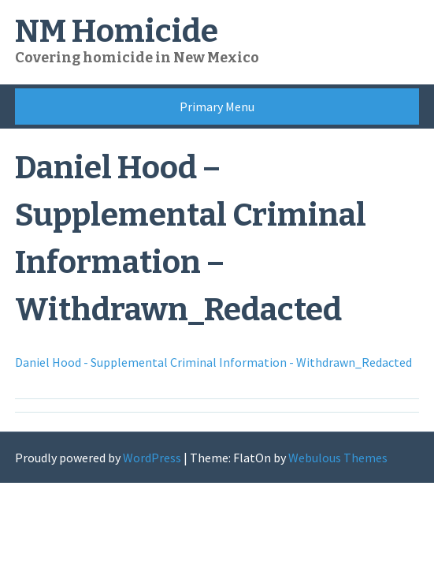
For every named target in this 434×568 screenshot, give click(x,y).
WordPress (152, 457)
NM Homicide (116, 31)
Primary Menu (217, 106)
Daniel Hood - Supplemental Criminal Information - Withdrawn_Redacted (213, 362)
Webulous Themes (338, 457)
